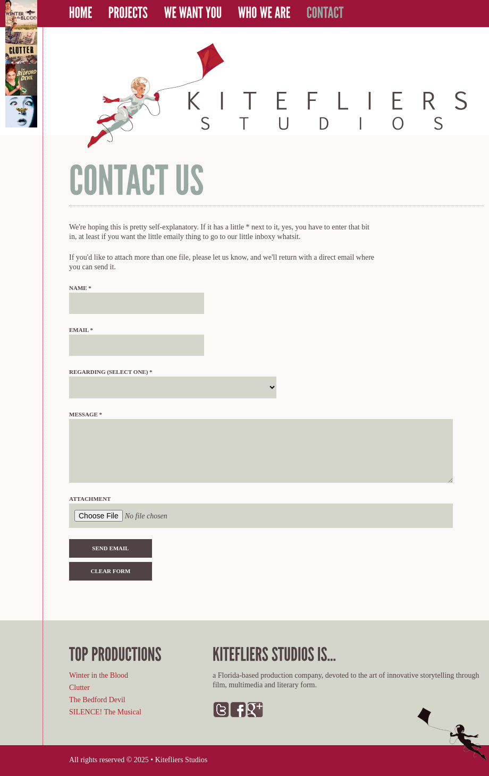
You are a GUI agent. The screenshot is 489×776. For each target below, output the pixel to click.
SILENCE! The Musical (105, 712)
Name (80, 288)
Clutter (79, 688)
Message (85, 414)
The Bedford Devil (97, 700)
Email (81, 330)
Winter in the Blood (98, 675)
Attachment (90, 499)
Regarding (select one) (111, 372)
